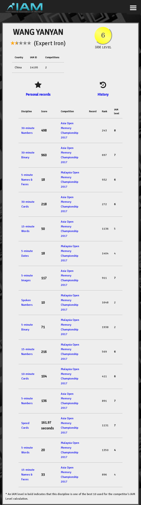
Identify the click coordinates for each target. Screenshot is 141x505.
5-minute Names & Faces (27, 179)
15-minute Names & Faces (28, 474)
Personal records (38, 94)
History (103, 94)
